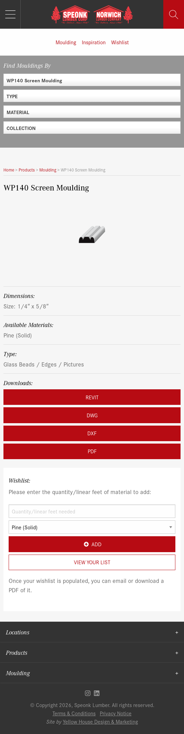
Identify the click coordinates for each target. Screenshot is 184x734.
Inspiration (94, 42)
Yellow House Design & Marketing (100, 721)
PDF (92, 451)
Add (92, 544)
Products (16, 652)
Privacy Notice (116, 713)
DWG (92, 415)
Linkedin (96, 693)
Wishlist (120, 42)
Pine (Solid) (17, 335)
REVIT (92, 397)
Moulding (66, 42)
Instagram (87, 693)
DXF (92, 433)
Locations (17, 632)
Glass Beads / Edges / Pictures (43, 364)
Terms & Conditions (74, 713)
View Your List (92, 562)
